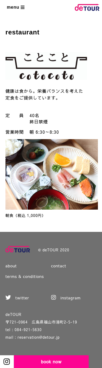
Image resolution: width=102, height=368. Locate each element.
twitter (17, 297)
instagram (66, 297)
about (11, 265)
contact (58, 265)
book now (51, 361)
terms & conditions (24, 276)
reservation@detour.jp (39, 337)
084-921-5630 (28, 329)
